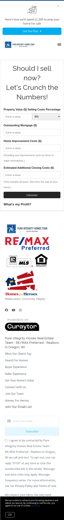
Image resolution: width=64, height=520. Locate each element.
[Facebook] (6, 310)
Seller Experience (15, 374)
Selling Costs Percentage (44, 109)
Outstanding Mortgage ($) (20, 125)
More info (35, 505)
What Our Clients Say (18, 354)
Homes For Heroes (17, 400)
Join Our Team (14, 394)
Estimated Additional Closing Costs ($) (29, 167)
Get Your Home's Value (19, 380)
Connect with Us (15, 387)
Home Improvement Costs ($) (22, 141)
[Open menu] (59, 44)
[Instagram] (20, 310)
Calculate (32, 195)
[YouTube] (13, 310)
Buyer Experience (16, 367)
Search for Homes (16, 360)
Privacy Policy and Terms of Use (35, 486)
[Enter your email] (35, 421)
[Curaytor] (22, 330)
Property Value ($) (15, 109)
